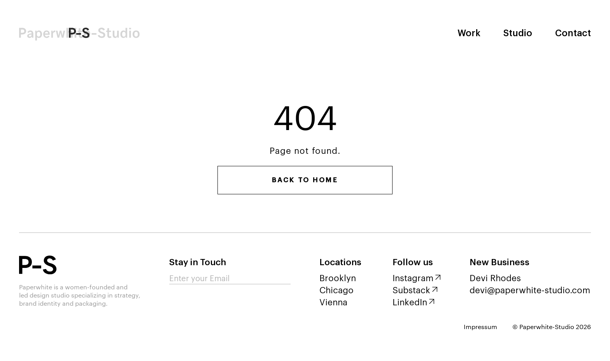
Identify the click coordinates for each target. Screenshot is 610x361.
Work (468, 33)
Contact (573, 33)
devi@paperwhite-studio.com (530, 289)
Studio (517, 33)
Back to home (305, 180)
